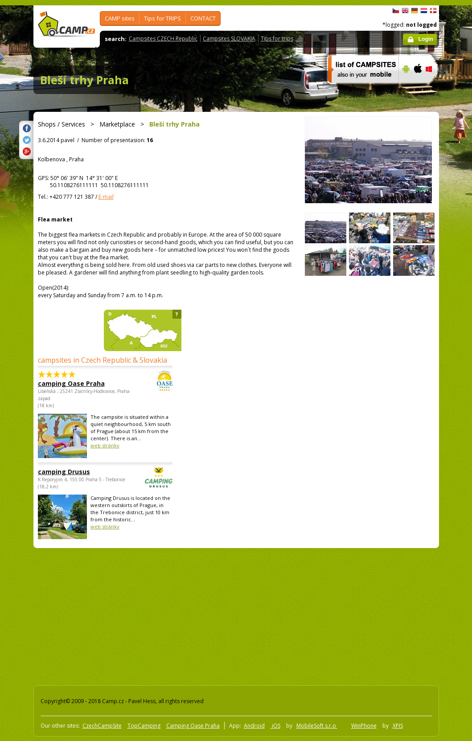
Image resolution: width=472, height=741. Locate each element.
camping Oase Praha (80, 383)
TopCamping (143, 725)
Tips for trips (277, 38)
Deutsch (414, 11)
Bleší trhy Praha (84, 79)
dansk (433, 11)
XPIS (398, 725)
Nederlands (423, 11)
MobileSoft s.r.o (316, 725)
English (405, 11)
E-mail (106, 197)
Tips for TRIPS (162, 18)
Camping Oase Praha (193, 725)
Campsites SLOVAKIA (229, 38)
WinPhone (364, 725)
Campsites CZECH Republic (163, 38)
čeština (395, 11)
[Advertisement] (168, 615)
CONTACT (203, 18)
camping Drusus (80, 471)
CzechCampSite (102, 725)
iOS (275, 725)
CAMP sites (120, 18)
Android (254, 725)
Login (426, 39)
